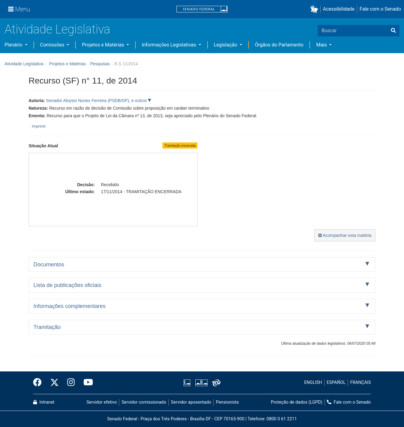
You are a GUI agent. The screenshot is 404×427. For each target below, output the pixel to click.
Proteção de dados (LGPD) (296, 402)
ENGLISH (313, 382)
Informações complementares (69, 306)
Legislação (226, 45)
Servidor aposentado (191, 402)
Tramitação (47, 327)
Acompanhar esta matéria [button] (344, 235)
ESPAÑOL (336, 382)
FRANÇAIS (360, 382)
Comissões (53, 45)
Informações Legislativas (169, 45)
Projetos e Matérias (103, 45)
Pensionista (227, 402)
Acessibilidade (339, 9)
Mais (322, 45)
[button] (315, 9)
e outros (139, 100)
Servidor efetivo (101, 402)
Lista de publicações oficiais (67, 285)
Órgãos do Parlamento (279, 45)
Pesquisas (100, 63)
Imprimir (39, 126)
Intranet (43, 402)
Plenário (14, 45)
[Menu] (19, 9)
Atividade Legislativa (57, 29)
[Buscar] (393, 30)
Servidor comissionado (144, 402)
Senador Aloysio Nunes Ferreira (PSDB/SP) (87, 100)
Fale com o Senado (380, 9)
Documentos (48, 264)
